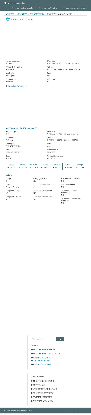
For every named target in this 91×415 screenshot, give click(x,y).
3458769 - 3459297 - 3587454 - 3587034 (65, 69)
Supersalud (38, 385)
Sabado (68, 165)
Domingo (79, 165)
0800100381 (10, 69)
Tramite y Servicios (42, 393)
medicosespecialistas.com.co (15, 411)
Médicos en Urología (43, 350)
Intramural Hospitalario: (42, 191)
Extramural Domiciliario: (70, 178)
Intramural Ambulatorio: (42, 185)
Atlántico (22, 14)
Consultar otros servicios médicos (41, 359)
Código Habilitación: (55, 156)
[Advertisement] (45, 40)
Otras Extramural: (68, 185)
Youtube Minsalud (42, 401)
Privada (10, 63)
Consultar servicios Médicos (75, 8)
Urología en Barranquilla (17, 86)
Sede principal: (11, 131)
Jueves (45, 165)
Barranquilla (37, 14)
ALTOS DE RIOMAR (14, 152)
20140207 (51, 152)
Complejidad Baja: (13, 191)
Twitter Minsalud (41, 397)
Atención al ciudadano (44, 389)
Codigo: (9, 178)
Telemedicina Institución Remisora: (70, 200)
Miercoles (34, 165)
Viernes (57, 165)
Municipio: (10, 73)
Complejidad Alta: (40, 178)
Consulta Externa (12, 187)
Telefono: (51, 67)
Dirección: (51, 61)
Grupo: (8, 185)
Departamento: (11, 79)
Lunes (11, 165)
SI (48, 82)
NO (7, 193)
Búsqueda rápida (41, 365)
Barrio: (8, 150)
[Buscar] (60, 339)
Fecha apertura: (53, 150)
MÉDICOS (10, 14)
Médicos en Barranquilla (22, 8)
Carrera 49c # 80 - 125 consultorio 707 (64, 63)
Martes (22, 165)
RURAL (9, 158)
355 (9, 181)
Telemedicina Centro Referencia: (69, 192)
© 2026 (18, 411)
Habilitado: (51, 79)
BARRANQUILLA (13, 146)
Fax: (49, 73)
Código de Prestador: (14, 67)
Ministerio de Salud (42, 381)
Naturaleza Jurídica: (13, 61)
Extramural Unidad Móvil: (43, 197)
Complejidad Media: (13, 197)
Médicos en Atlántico (48, 8)
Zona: (8, 156)
